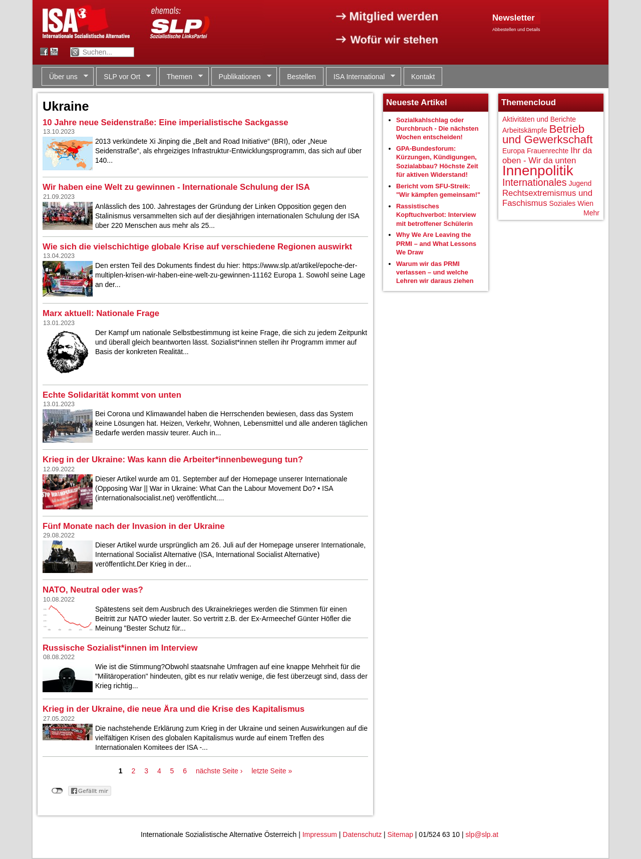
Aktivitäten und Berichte (539, 119)
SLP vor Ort (123, 77)
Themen (181, 77)
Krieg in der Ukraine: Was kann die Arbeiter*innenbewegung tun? (173, 459)
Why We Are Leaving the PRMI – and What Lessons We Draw (436, 243)
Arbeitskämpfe (524, 130)
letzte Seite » (271, 771)
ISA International (361, 77)
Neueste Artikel (416, 102)
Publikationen (241, 77)
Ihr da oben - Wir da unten (547, 155)
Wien (585, 203)
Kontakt (423, 77)
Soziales (562, 203)
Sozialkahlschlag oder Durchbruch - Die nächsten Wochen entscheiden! (437, 128)
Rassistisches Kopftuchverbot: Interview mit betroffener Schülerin (436, 214)
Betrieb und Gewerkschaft (547, 134)
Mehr (591, 213)
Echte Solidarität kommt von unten (112, 395)
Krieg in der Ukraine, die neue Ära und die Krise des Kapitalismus (173, 709)
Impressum (319, 834)
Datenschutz (362, 834)
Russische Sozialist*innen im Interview (120, 648)
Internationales (534, 182)
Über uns (65, 77)
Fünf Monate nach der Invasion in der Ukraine (134, 526)
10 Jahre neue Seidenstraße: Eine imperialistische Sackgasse (165, 122)
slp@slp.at (482, 834)
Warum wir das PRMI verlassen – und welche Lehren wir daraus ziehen (435, 272)
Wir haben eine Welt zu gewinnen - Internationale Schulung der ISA (176, 187)
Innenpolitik (537, 170)
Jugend (579, 183)
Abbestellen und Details (516, 29)
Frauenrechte (547, 151)
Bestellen (301, 77)
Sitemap (400, 834)
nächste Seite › (219, 771)
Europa (513, 151)
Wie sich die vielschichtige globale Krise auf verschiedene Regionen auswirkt (197, 246)
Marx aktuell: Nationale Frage (101, 313)
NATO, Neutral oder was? (93, 590)
